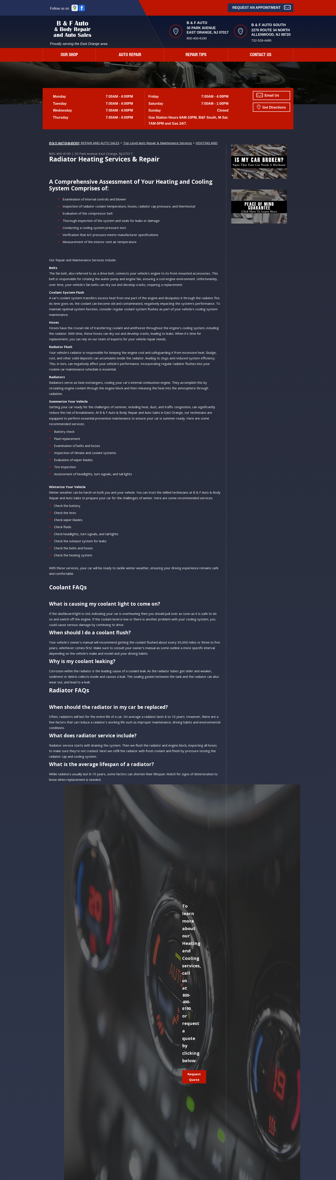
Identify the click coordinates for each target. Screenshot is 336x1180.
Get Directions (271, 107)
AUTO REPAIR (130, 55)
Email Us (267, 95)
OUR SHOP (69, 55)
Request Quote (194, 1077)
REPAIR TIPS (196, 55)
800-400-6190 (197, 38)
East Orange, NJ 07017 (116, 153)
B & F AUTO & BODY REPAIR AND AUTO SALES (84, 143)
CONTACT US (260, 55)
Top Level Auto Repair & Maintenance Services (157, 143)
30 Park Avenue (86, 153)
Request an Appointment (261, 7)
